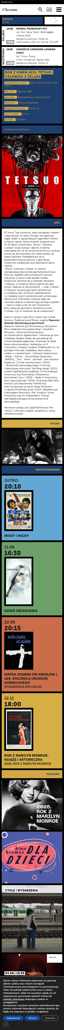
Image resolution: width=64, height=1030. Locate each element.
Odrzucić (32, 1018)
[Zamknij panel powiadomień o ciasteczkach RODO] (5, 1024)
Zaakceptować (13, 1018)
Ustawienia (50, 1018)
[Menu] (59, 9)
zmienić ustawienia (14, 999)
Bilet (10, 42)
